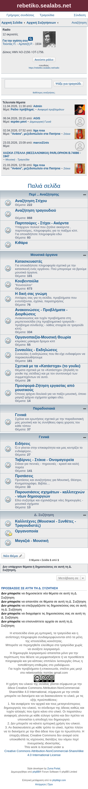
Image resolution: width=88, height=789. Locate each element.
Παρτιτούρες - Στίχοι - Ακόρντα (42, 223)
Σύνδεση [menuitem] (80, 15)
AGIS (36, 118)
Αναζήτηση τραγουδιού (35, 210)
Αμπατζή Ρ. (26, 44)
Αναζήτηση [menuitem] (79, 22)
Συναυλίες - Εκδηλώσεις (36, 350)
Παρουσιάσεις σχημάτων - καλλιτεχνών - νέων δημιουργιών (50, 494)
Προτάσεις (24, 476)
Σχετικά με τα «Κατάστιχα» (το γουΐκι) (47, 366)
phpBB (36, 772)
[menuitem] (40, 784)
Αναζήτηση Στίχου (31, 201)
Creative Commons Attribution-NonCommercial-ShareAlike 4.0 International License (44, 753)
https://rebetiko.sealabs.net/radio (44, 68)
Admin (37, 106)
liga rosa (39, 130)
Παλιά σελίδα (44, 186)
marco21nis (41, 142)
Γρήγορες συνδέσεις (20, 15)
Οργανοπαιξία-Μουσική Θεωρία (43, 337)
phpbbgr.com (59, 780)
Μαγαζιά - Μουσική (31, 541)
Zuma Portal (53, 768)
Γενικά (20, 415)
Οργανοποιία (26, 531)
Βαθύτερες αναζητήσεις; (44, 92)
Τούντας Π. (9, 44)
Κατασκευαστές (28, 261)
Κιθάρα (21, 243)
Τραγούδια (47, 15)
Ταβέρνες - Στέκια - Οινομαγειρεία (44, 460)
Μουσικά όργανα (44, 255)
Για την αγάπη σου (15, 40)
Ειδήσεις (22, 444)
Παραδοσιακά (44, 408)
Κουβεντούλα (26, 281)
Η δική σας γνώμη (31, 294)
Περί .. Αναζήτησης (44, 194)
